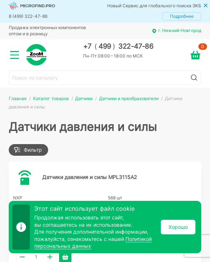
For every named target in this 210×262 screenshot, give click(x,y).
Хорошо (178, 227)
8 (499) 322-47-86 (28, 16)
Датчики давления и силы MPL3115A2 (89, 177)
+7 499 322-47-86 (118, 46)
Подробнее (182, 16)
